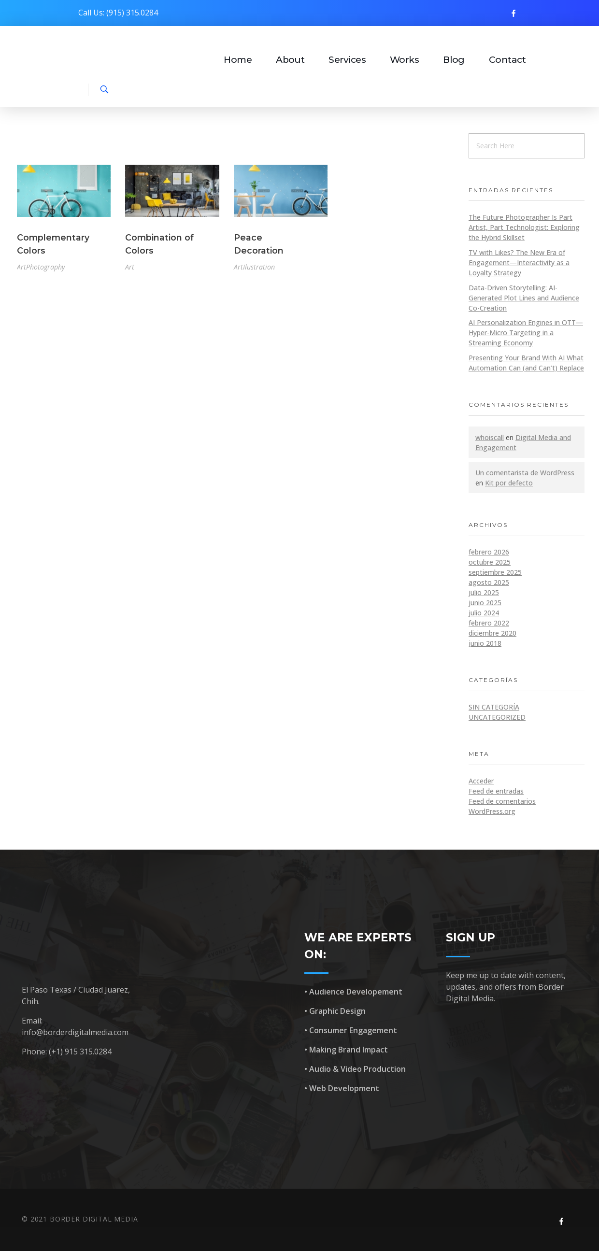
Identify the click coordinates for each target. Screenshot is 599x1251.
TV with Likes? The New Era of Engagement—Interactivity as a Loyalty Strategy (519, 262)
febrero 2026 (489, 551)
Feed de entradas (496, 791)
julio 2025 (484, 592)
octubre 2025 (490, 562)
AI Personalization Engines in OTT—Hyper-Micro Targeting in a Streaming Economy (526, 332)
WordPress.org (492, 811)
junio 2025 (485, 602)
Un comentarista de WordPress (524, 472)
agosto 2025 (489, 582)
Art (21, 266)
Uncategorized (497, 717)
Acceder (481, 780)
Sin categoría (494, 706)
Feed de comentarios (502, 801)
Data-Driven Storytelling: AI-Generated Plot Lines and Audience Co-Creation (524, 298)
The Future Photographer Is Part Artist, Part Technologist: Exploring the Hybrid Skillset (524, 227)
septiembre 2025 (495, 572)
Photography (45, 266)
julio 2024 (484, 612)
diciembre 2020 (492, 633)
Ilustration (259, 266)
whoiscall (489, 437)
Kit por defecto (509, 482)
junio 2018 (485, 643)
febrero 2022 (489, 622)
